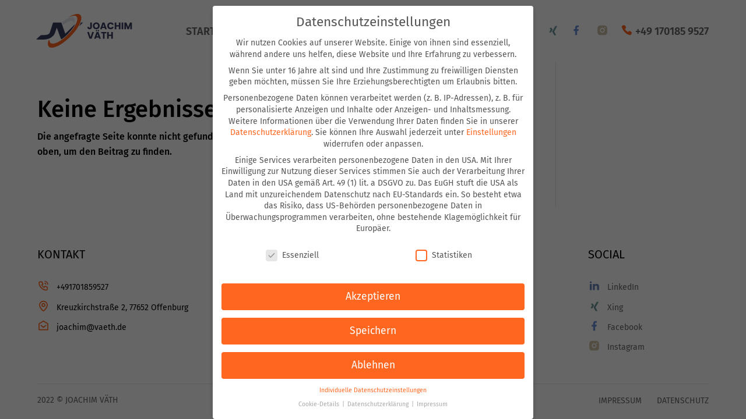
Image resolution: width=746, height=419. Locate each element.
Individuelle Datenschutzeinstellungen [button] (373, 390)
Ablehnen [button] (373, 365)
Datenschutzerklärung (270, 132)
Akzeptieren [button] (373, 296)
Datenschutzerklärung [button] (378, 404)
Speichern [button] (373, 331)
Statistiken (444, 255)
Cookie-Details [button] (319, 404)
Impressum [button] (432, 404)
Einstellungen (491, 132)
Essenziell (292, 255)
